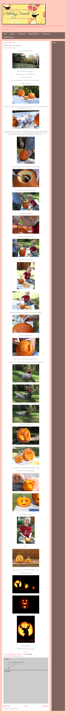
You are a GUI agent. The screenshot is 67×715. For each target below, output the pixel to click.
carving (7, 656)
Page (15, 656)
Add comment (8, 671)
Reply (9, 668)
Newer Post (6, 706)
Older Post (45, 706)
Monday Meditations (34, 33)
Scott (22, 656)
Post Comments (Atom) (13, 708)
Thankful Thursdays (9, 37)
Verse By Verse (22, 33)
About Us (12, 33)
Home (5, 33)
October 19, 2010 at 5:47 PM (18, 662)
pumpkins (18, 656)
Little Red (11, 656)
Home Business (46, 33)
